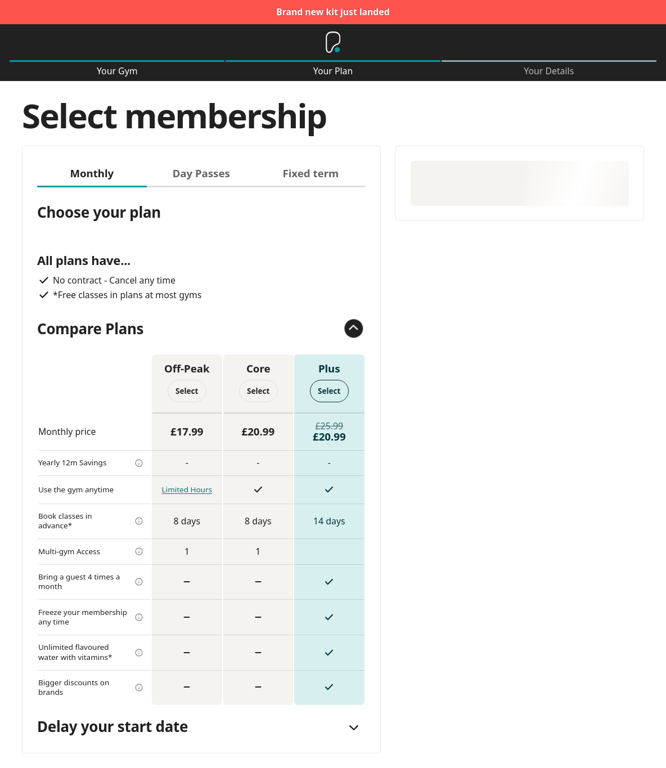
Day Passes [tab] (201, 173)
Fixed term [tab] (310, 173)
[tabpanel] (201, 446)
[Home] (333, 42)
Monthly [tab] (92, 173)
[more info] (138, 463)
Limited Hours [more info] (187, 489)
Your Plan (333, 71)
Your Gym (117, 71)
